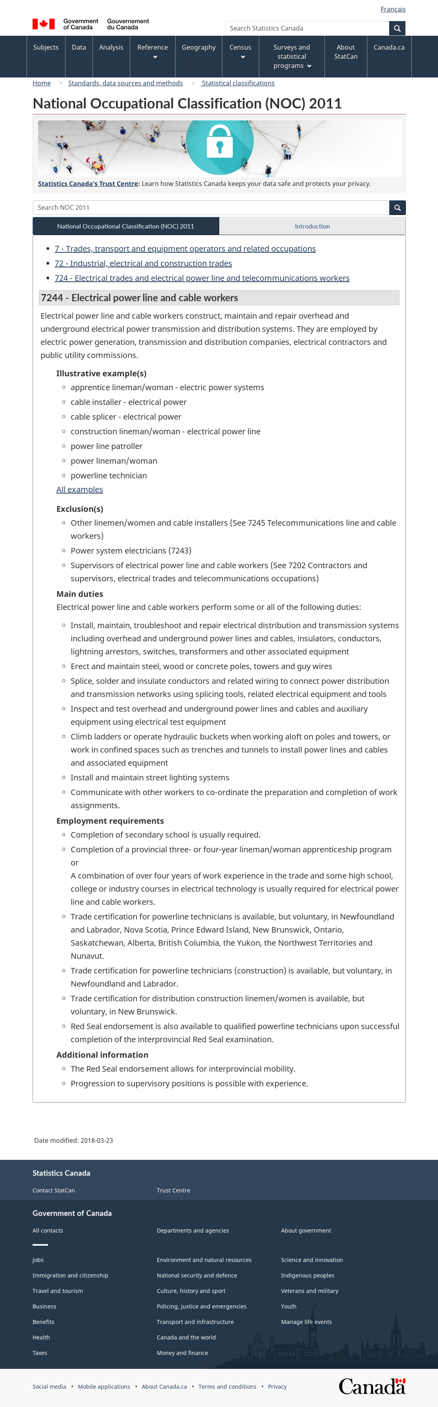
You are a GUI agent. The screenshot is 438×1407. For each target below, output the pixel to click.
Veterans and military (309, 1291)
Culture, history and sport (191, 1291)
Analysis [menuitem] (111, 47)
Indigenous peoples (307, 1275)
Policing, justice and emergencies (202, 1306)
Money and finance (182, 1353)
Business (44, 1306)
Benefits (43, 1322)
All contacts (48, 1230)
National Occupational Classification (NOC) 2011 (125, 226)
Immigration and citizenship (70, 1275)
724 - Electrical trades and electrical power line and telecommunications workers (202, 278)
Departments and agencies (193, 1230)
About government (306, 1230)
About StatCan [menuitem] (346, 52)
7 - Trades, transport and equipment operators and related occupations (185, 248)
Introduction (312, 226)
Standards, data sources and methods (125, 83)
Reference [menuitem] (152, 51)
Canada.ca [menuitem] (389, 47)
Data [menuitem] (79, 47)
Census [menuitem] (240, 51)
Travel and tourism (58, 1291)
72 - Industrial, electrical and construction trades (143, 263)
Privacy (277, 1386)
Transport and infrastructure (195, 1322)
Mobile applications (104, 1386)
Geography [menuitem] (199, 47)
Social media (49, 1386)
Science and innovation (312, 1260)
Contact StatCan (54, 1190)
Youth (289, 1306)
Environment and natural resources (204, 1260)
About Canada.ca (164, 1386)
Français (393, 9)
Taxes (40, 1353)
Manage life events (306, 1322)
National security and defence (197, 1275)
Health (41, 1337)
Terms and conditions (228, 1386)
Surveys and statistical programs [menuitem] (292, 56)
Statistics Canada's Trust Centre (88, 183)
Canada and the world (186, 1337)
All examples (79, 489)
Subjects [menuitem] (46, 47)
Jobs (38, 1260)
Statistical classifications (238, 83)
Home (42, 83)
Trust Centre (173, 1190)
